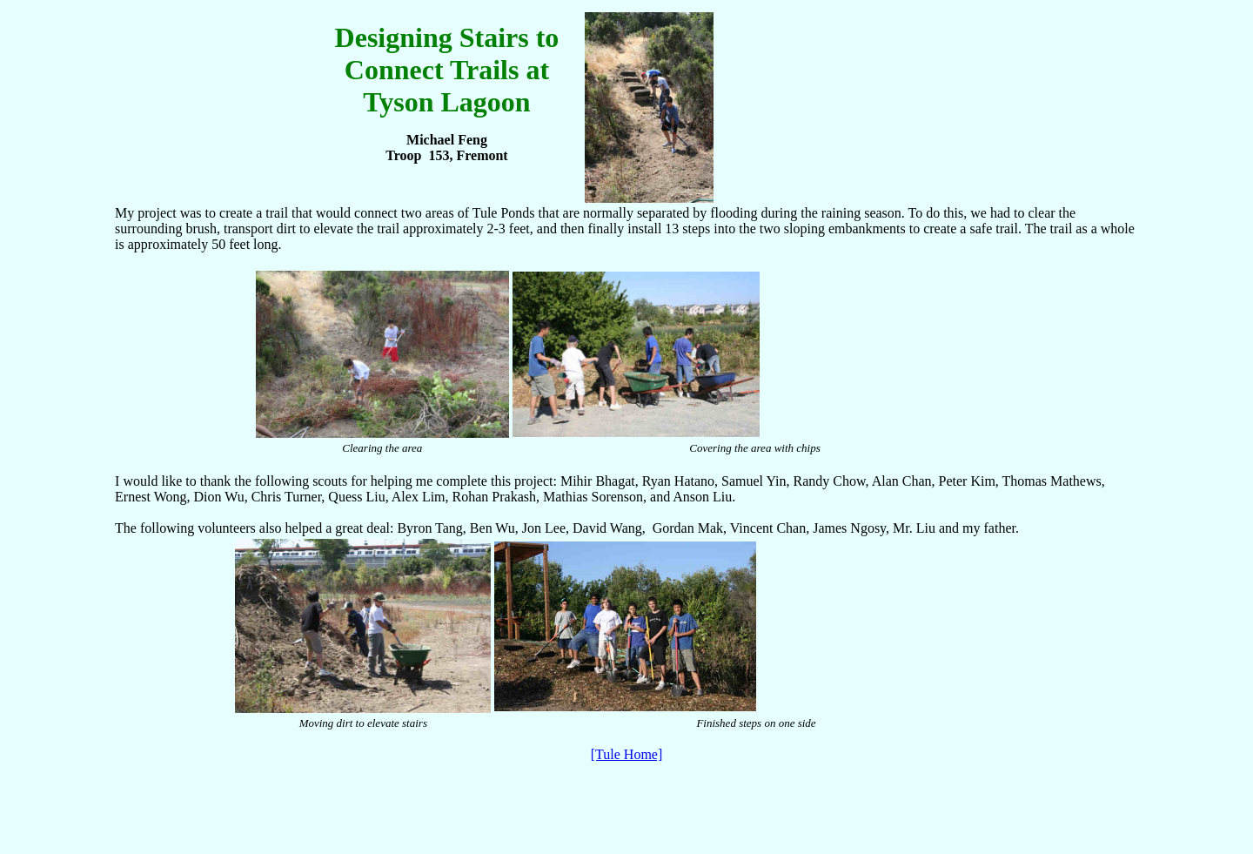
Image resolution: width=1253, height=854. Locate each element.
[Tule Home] (627, 754)
